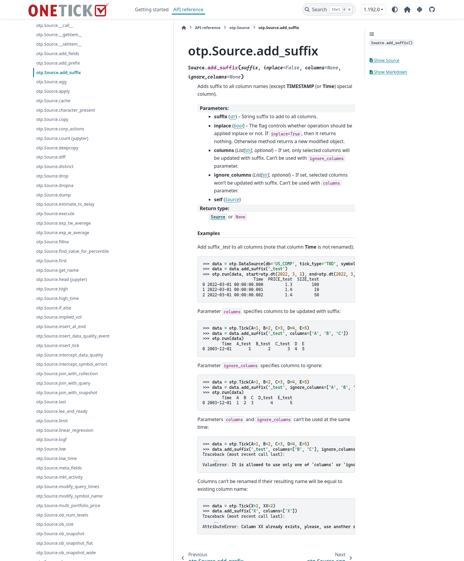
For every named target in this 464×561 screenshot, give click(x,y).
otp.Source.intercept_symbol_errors (71, 364)
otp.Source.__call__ (54, 25)
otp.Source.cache (53, 100)
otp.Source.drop (52, 176)
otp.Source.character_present (65, 110)
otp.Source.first (51, 260)
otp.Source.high (52, 289)
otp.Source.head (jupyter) (61, 279)
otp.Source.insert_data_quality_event (72, 336)
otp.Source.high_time (57, 298)
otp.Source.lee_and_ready (61, 411)
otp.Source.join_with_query (63, 383)
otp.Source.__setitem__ (58, 44)
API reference (188, 9)
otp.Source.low (51, 449)
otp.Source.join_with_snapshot (66, 392)
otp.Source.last (51, 402)
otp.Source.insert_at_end (61, 326)
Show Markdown (388, 72)
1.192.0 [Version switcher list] (372, 9)
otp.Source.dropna (54, 185)
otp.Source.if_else (53, 308)
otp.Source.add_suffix (58, 72)
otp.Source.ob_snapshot (60, 533)
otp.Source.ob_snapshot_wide (66, 552)
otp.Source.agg (51, 81)
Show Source (384, 60)
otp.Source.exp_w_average (62, 232)
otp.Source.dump (53, 195)
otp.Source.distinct (54, 166)
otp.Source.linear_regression (64, 430)
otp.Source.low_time (56, 458)
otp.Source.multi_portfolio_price (68, 505)
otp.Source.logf (51, 439)
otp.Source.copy (52, 119)
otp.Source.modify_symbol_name (69, 496)
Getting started (152, 9)
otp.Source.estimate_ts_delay (65, 204)
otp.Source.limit (51, 420)
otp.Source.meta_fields (59, 468)
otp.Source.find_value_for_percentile (72, 251)
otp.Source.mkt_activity (59, 477)
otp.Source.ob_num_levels (62, 515)
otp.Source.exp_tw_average (63, 223)
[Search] (329, 9)
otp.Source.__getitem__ (59, 34)
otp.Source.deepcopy (57, 148)
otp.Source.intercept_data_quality (69, 355)
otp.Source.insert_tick (57, 345)
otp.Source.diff (50, 157)
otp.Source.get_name (57, 270)
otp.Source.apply (53, 91)
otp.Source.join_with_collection (67, 373)
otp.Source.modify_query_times (67, 486)
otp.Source (193, 27)
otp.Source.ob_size (54, 524)
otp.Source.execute (55, 213)
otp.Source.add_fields (57, 53)
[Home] (138, 28)
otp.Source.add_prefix (58, 63)
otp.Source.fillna (52, 241)
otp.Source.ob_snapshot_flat (64, 543)
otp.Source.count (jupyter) (62, 138)
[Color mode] (394, 9)
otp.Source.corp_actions (60, 129)
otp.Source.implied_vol (58, 317)
